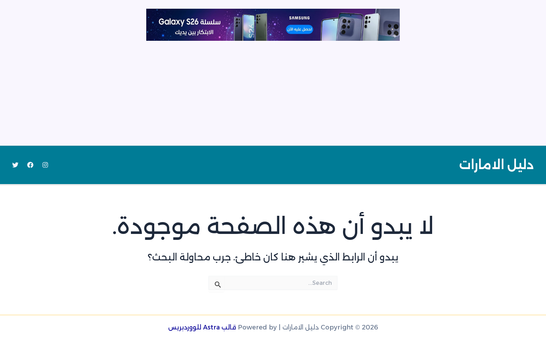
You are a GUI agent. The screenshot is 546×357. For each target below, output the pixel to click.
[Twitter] (15, 165)
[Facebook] (30, 165)
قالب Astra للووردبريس (202, 327)
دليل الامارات (496, 164)
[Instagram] (45, 165)
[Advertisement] (273, 93)
